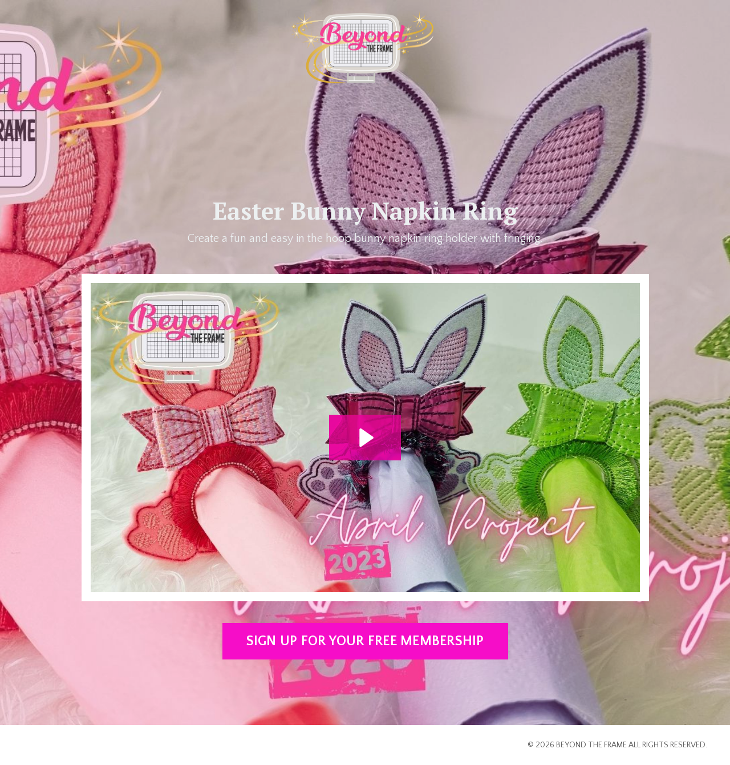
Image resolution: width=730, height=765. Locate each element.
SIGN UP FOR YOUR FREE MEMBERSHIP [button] (365, 641)
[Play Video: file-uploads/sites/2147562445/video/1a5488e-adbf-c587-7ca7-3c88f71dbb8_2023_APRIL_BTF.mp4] (365, 437)
